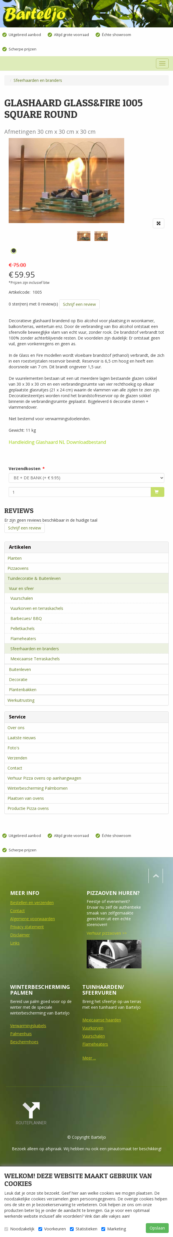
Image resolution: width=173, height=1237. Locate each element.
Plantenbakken (22, 689)
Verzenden (17, 758)
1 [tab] (13, 251)
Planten (15, 558)
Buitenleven (20, 669)
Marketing (113, 1229)
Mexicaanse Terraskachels (35, 658)
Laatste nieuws (22, 737)
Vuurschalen (21, 598)
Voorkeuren (52, 1229)
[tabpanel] (83, 236)
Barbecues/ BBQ (26, 618)
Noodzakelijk (19, 1229)
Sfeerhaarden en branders (34, 648)
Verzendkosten (24, 468)
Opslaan (157, 1228)
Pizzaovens (18, 568)
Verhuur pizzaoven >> (107, 933)
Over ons (16, 727)
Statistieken (83, 1229)
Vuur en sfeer (21, 588)
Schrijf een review (79, 304)
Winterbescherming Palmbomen (38, 788)
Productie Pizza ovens (28, 808)
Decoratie (18, 679)
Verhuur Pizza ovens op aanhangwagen (44, 778)
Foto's (13, 748)
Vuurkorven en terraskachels (36, 608)
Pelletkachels (22, 628)
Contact (15, 768)
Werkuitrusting (21, 700)
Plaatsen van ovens (26, 798)
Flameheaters (23, 638)
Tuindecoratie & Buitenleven (34, 578)
